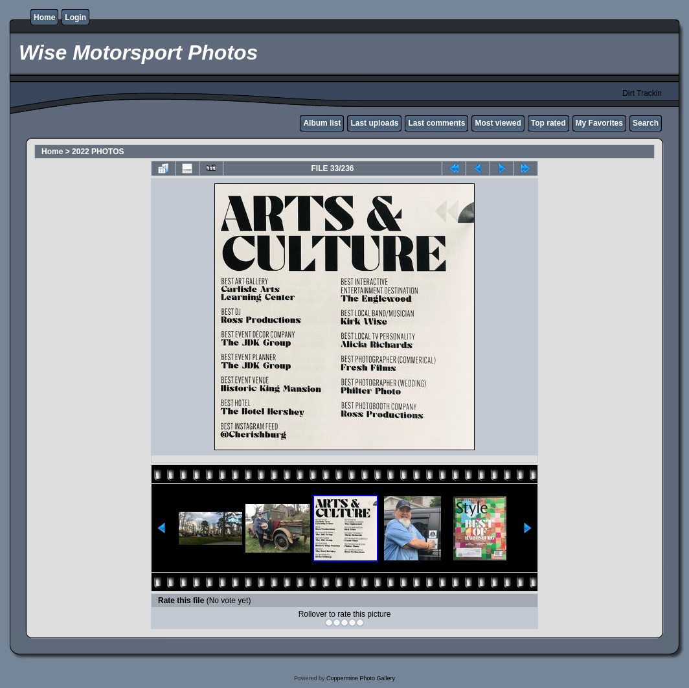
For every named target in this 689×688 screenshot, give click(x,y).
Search (646, 123)
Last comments (436, 123)
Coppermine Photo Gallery (360, 678)
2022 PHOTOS (98, 151)
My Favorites (599, 123)
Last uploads (374, 123)
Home (44, 17)
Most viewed (498, 123)
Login (75, 17)
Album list (322, 123)
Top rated (548, 123)
